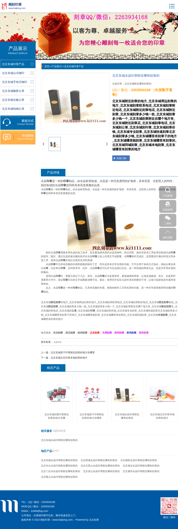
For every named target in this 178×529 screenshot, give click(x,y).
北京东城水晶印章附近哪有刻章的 (59, 440)
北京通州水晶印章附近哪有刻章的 (141, 471)
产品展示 (57, 66)
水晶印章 (57, 342)
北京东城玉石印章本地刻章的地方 (69, 357)
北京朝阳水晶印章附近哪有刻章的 (138, 460)
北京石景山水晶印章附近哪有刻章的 (100, 465)
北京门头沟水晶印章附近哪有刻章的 (60, 471)
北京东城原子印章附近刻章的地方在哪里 (73, 352)
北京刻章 (94, 519)
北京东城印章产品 (74, 66)
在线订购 (121, 158)
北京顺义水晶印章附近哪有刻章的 (59, 476)
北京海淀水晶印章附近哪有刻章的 (141, 465)
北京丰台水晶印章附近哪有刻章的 (59, 465)
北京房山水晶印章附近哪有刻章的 (101, 471)
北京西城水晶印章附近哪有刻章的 (99, 460)
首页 (46, 66)
